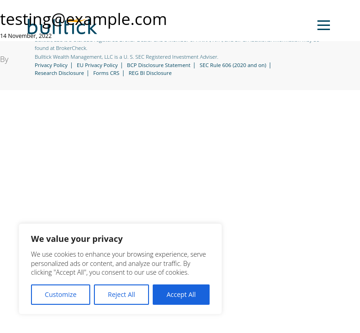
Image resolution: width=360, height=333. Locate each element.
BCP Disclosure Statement (158, 65)
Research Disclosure (59, 73)
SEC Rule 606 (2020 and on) (232, 65)
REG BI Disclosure (150, 73)
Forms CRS (106, 73)
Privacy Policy (51, 65)
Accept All (181, 294)
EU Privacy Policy (97, 65)
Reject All (121, 294)
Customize (60, 294)
